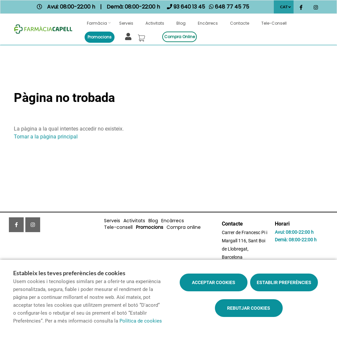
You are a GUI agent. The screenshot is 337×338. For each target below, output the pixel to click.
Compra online (179, 36)
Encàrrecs (208, 23)
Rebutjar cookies (248, 308)
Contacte (239, 23)
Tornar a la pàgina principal (46, 136)
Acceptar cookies (213, 282)
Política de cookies (140, 321)
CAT (284, 6)
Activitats (154, 23)
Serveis (126, 23)
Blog (181, 23)
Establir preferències (284, 282)
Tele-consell (274, 23)
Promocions (100, 37)
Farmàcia (97, 23)
